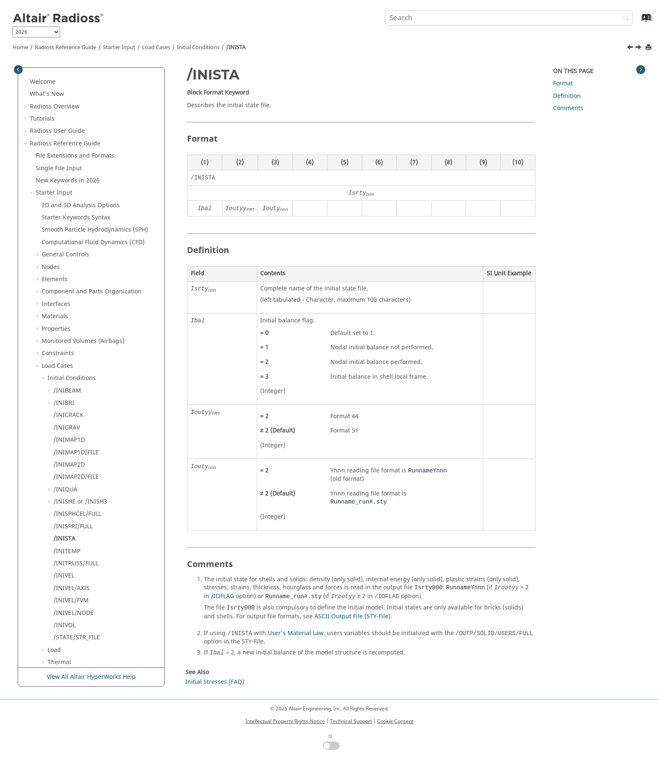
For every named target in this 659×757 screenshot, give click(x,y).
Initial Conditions (198, 47)
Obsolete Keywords (63, 565)
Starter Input (119, 47)
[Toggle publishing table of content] (18, 69)
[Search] (624, 19)
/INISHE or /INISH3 (80, 244)
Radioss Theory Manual (63, 639)
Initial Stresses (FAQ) (214, 682)
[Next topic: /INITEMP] (639, 48)
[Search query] (509, 18)
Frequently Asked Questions (81, 626)
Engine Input (54, 528)
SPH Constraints (69, 466)
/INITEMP (66, 293)
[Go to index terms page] (637, 21)
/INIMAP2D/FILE (76, 219)
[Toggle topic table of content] (640, 69)
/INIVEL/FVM (71, 342)
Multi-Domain (55, 553)
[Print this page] (649, 47)
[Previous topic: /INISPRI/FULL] (630, 48)
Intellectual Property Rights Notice (285, 721)
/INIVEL (63, 318)
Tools (49, 479)
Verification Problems (71, 614)
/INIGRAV (66, 170)
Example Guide (63, 602)
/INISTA (235, 47)
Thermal (59, 404)
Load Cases (156, 47)
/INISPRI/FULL (73, 268)
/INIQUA (65, 231)
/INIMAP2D (69, 207)
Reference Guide (65, 47)
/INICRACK (68, 157)
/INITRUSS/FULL (75, 305)
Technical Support (351, 721)
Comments (568, 108)
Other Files (51, 577)
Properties (56, 71)
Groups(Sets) (60, 491)
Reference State (69, 417)
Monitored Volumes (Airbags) (83, 83)
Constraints (58, 95)
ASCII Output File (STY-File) (352, 616)
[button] (38, 71)
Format (563, 83)
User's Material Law (296, 633)
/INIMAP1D (69, 182)
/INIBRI (63, 145)
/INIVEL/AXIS (71, 330)
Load (54, 392)
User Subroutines (66, 651)
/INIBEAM (67, 133)
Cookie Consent (395, 721)
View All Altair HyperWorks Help (91, 677)
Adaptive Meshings (69, 503)
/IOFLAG (222, 596)
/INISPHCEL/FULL (77, 256)
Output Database (66, 516)
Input (56, 540)
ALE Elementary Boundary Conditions (99, 441)
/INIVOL (64, 367)
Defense (59, 429)
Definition (49, 590)
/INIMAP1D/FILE (76, 194)
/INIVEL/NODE (73, 355)
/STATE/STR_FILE (76, 379)
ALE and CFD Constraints (82, 454)
